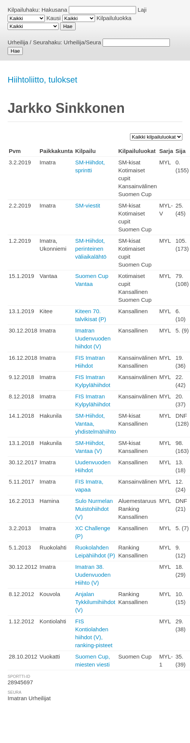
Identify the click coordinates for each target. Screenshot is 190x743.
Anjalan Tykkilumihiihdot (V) (95, 602)
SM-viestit (87, 205)
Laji (142, 9)
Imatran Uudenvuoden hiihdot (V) (93, 338)
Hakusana (54, 9)
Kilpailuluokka (114, 18)
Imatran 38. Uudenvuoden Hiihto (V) (93, 574)
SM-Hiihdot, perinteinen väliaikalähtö (91, 248)
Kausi (53, 18)
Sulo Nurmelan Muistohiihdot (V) (94, 509)
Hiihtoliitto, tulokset (42, 79)
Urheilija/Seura (82, 42)
